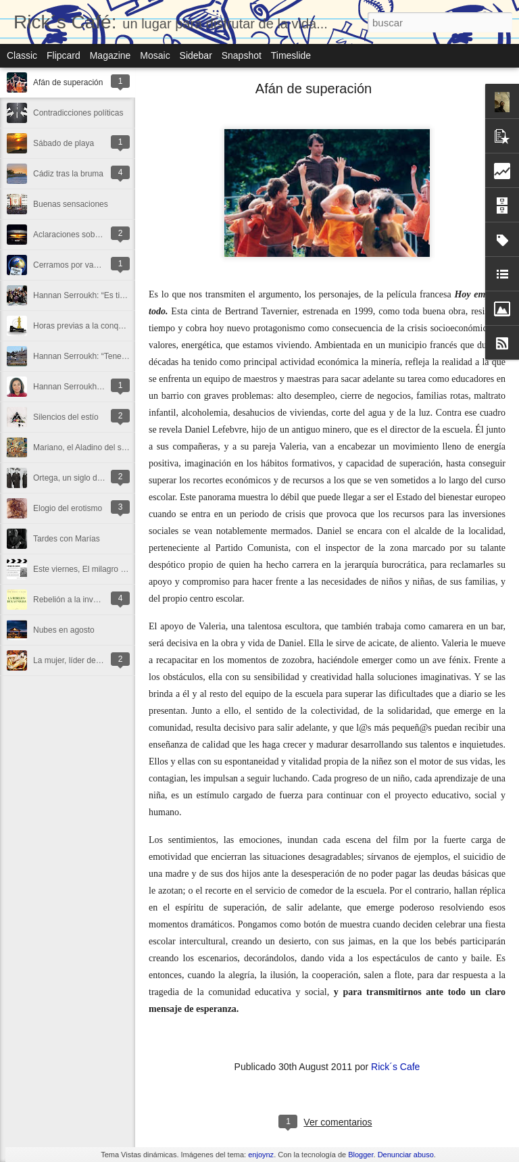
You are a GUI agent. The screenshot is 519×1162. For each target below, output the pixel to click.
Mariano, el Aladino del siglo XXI (91, 447)
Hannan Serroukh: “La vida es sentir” (99, 386)
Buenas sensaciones (70, 204)
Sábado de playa (63, 143)
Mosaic (155, 55)
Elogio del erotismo (67, 508)
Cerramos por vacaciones (79, 265)
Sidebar (196, 55)
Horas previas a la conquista (84, 326)
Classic (22, 55)
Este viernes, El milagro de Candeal (97, 569)
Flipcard (63, 55)
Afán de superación (68, 82)
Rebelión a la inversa (71, 599)
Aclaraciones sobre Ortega (81, 234)
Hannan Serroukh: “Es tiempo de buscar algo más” (124, 295)
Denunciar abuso (406, 1155)
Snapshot (242, 55)
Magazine (110, 55)
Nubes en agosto (64, 630)
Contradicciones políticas (78, 113)
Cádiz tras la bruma (68, 173)
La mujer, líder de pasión (77, 660)
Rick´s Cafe (395, 1066)
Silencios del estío (66, 417)
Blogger (360, 1155)
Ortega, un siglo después (78, 478)
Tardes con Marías (66, 538)
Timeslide (291, 55)
